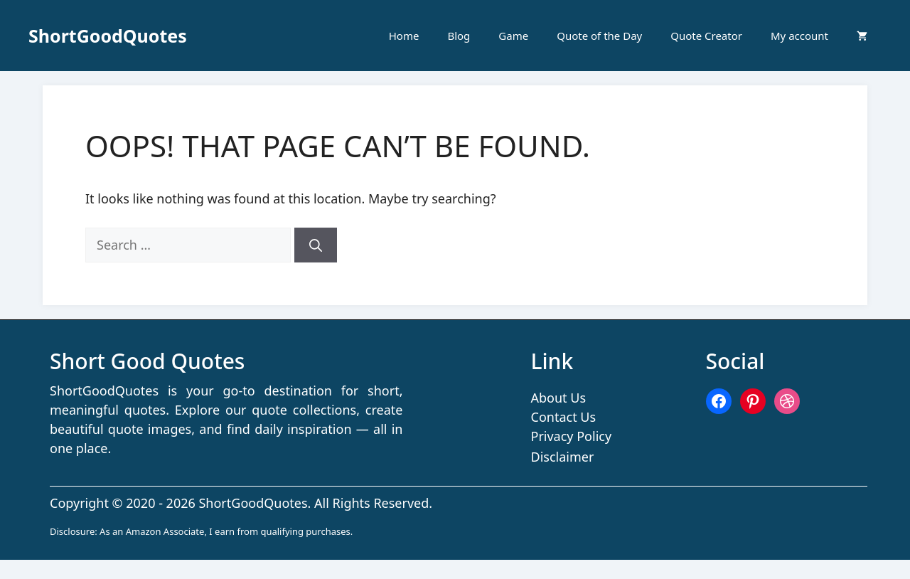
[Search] (315, 245)
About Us (559, 397)
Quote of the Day (599, 35)
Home (404, 35)
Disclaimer (562, 456)
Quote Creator (706, 35)
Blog (458, 35)
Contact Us (563, 416)
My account (799, 35)
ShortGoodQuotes (107, 35)
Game (513, 35)
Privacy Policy (571, 436)
